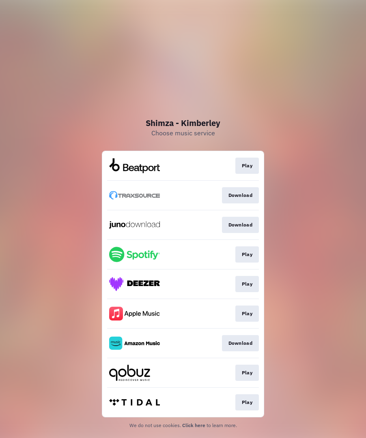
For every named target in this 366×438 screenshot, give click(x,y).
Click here (193, 425)
